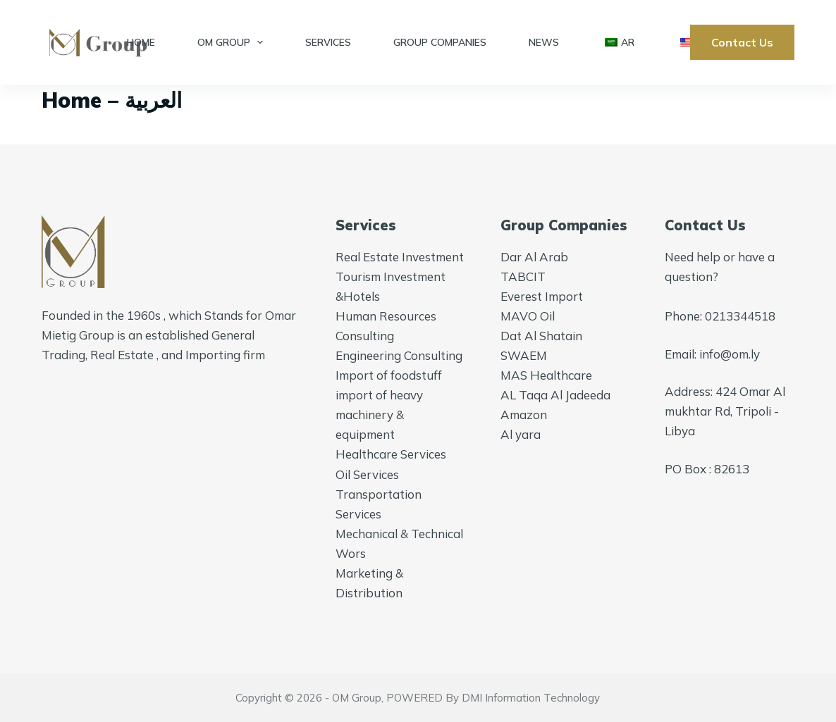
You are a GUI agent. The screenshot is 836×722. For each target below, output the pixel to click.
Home (141, 42)
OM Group (233, 42)
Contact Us (742, 42)
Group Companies (439, 42)
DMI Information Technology (531, 697)
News (544, 42)
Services (328, 42)
